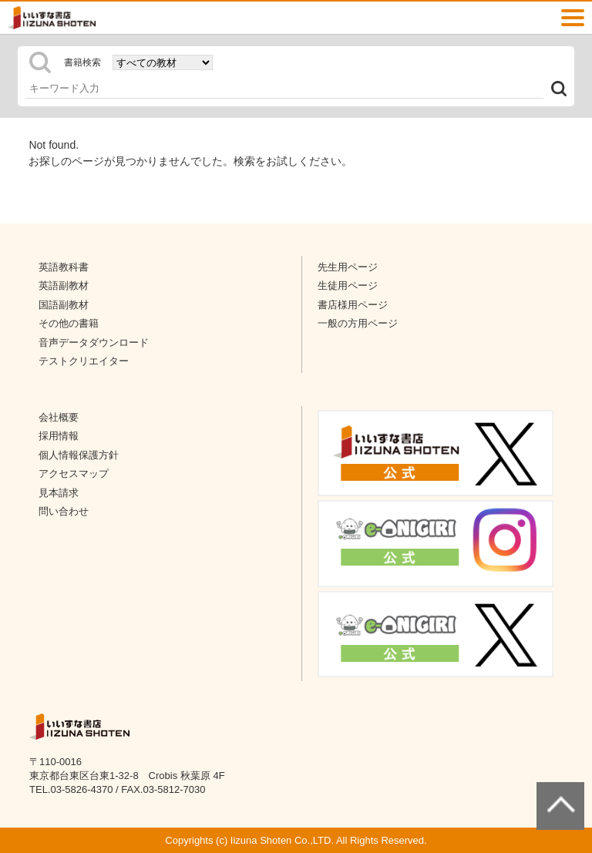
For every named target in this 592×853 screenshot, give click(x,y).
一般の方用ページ (358, 323)
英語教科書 (64, 267)
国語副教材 (64, 305)
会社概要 (59, 417)
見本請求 (59, 493)
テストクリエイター (84, 361)
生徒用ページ (348, 285)
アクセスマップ (74, 473)
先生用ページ (348, 267)
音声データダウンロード (94, 342)
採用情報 (59, 436)
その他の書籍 (69, 323)
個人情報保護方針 (79, 455)
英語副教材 (64, 285)
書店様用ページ (353, 305)
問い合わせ (64, 511)
